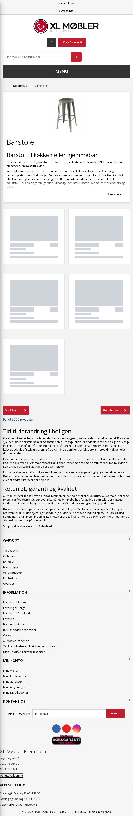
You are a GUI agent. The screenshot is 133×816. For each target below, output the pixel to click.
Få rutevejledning (11, 775)
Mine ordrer (10, 670)
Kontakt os (67, 3)
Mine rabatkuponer (15, 692)
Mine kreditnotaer (14, 676)
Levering (8, 619)
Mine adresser (12, 681)
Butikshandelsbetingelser (19, 630)
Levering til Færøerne (16, 602)
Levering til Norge (14, 608)
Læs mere (114, 194)
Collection (9, 556)
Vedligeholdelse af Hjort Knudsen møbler (29, 646)
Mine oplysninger (14, 687)
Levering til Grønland (16, 613)
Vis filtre (16, 410)
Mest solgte (10, 567)
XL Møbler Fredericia (16, 641)
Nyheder (8, 561)
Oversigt (8, 583)
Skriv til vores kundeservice (19, 804)
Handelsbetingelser (16, 624)
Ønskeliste (66, 10)
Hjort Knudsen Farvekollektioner (24, 652)
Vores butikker (12, 572)
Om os (7, 635)
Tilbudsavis (10, 551)
